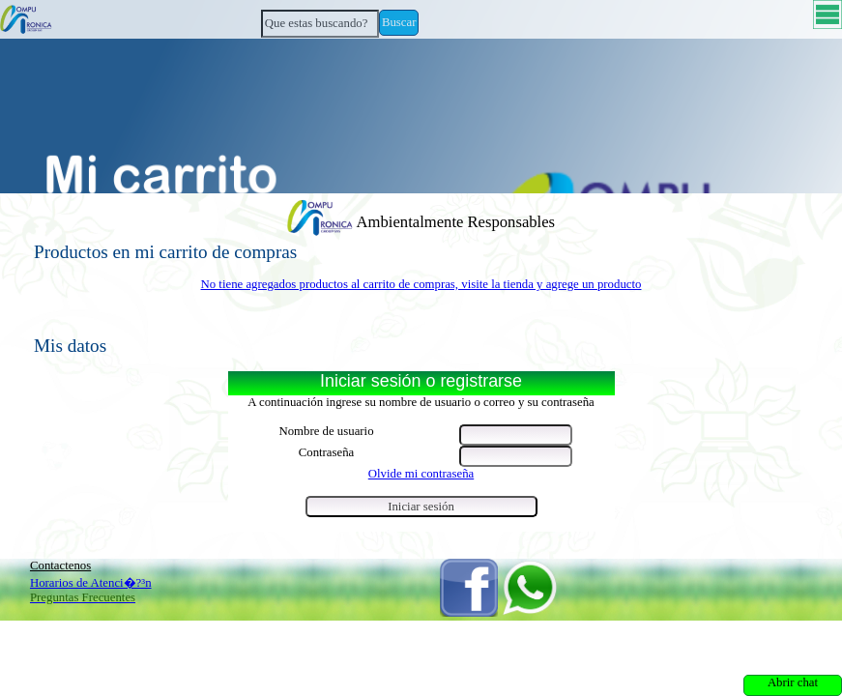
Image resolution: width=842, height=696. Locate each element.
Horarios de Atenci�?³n (91, 583)
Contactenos (60, 565)
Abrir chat (793, 682)
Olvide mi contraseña (421, 473)
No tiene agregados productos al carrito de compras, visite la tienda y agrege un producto (421, 284)
